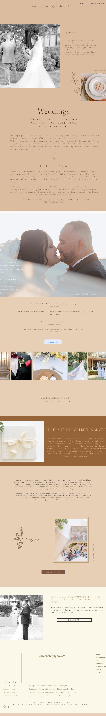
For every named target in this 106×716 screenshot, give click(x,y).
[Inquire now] (53, 341)
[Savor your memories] (53, 572)
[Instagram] (4, 706)
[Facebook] (8, 706)
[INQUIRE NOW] (74, 620)
